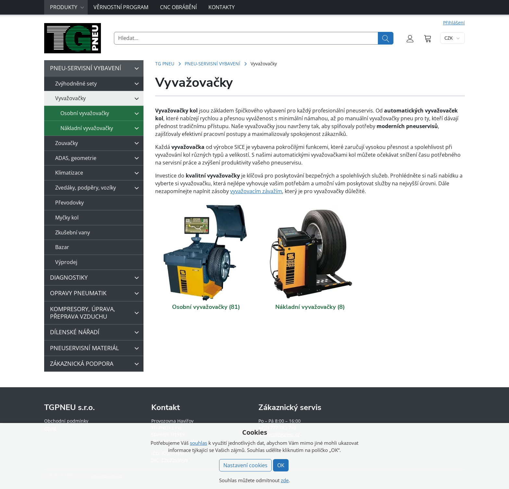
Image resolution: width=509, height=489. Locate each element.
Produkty (67, 7)
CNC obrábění (178, 7)
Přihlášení (454, 23)
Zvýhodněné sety (98, 83)
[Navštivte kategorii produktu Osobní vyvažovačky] (206, 251)
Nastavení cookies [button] (245, 465)
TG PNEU (164, 63)
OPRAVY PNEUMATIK (96, 293)
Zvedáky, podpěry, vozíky (98, 187)
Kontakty (221, 7)
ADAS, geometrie (98, 158)
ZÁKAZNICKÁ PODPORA (96, 363)
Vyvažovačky (98, 98)
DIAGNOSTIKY (96, 277)
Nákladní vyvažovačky (101, 128)
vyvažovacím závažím (256, 191)
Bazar (62, 247)
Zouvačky (98, 143)
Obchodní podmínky (66, 421)
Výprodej (66, 262)
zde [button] (285, 480)
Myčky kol (67, 217)
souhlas (198, 443)
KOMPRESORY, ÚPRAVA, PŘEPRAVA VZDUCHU (96, 312)
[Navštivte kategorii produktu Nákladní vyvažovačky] (310, 251)
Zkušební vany (72, 232)
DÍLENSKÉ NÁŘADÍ (96, 332)
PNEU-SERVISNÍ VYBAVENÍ (212, 63)
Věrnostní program (120, 7)
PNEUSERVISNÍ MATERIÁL (96, 348)
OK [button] (280, 465)
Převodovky (69, 202)
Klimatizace (98, 172)
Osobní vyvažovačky (101, 113)
